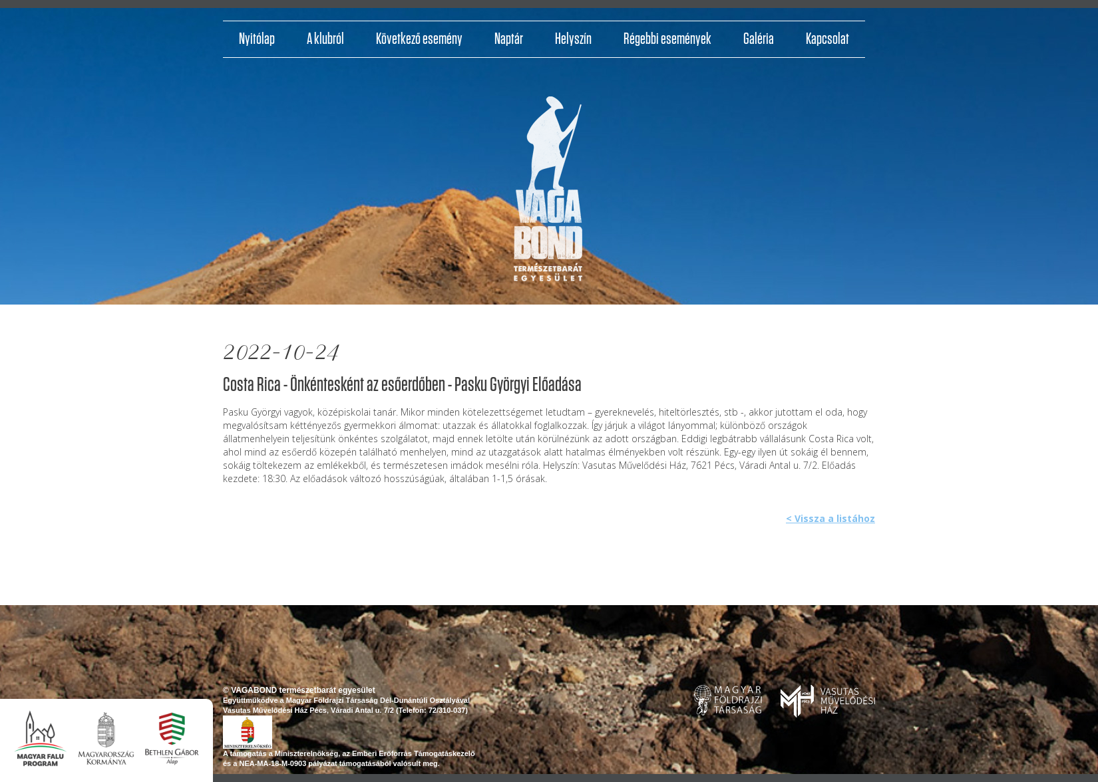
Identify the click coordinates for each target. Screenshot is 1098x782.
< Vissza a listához (830, 518)
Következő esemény (419, 39)
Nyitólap (257, 39)
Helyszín (573, 39)
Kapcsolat (827, 39)
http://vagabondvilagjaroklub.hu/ (548, 194)
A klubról (325, 39)
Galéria (758, 39)
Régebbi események (667, 39)
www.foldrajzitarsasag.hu (727, 700)
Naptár (508, 39)
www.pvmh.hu (828, 701)
